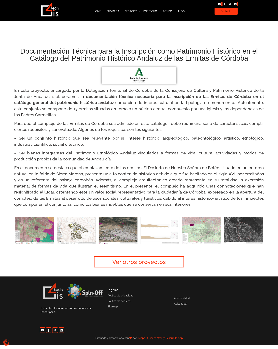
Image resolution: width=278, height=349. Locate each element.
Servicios (113, 11)
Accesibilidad (182, 298)
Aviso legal (180, 303)
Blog (181, 11)
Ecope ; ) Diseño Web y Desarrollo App (160, 338)
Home (97, 11)
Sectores (132, 11)
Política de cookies (119, 301)
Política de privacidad (120, 295)
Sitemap (113, 306)
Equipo (167, 11)
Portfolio (150, 11)
